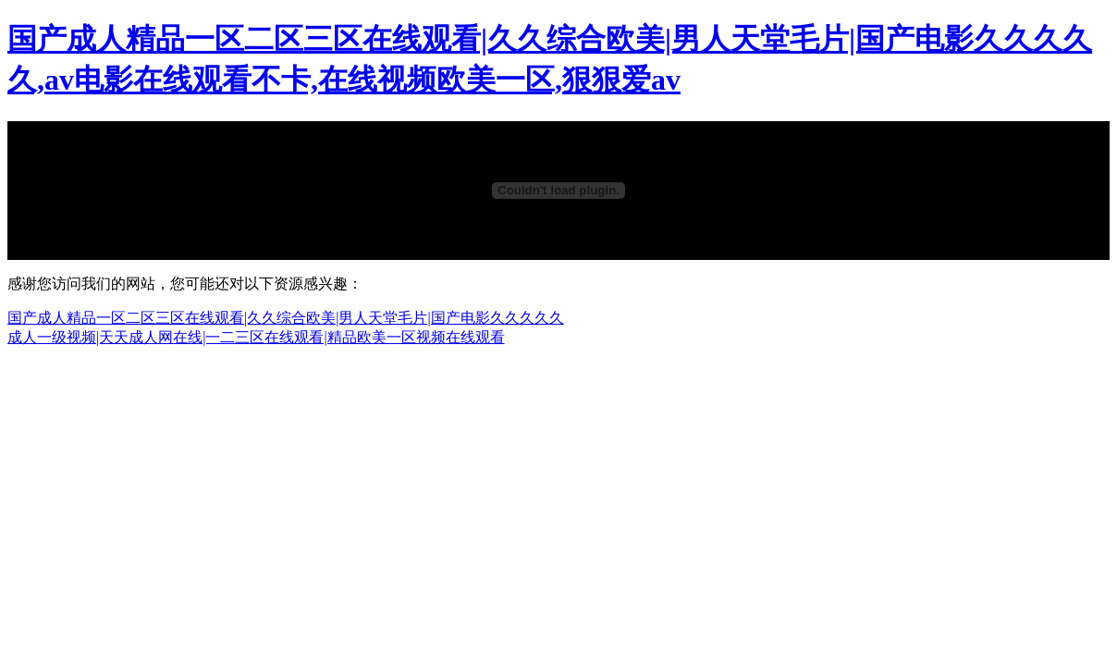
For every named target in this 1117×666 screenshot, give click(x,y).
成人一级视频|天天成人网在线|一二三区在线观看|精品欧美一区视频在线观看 (256, 337)
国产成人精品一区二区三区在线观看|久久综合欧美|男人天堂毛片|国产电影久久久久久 (285, 318)
